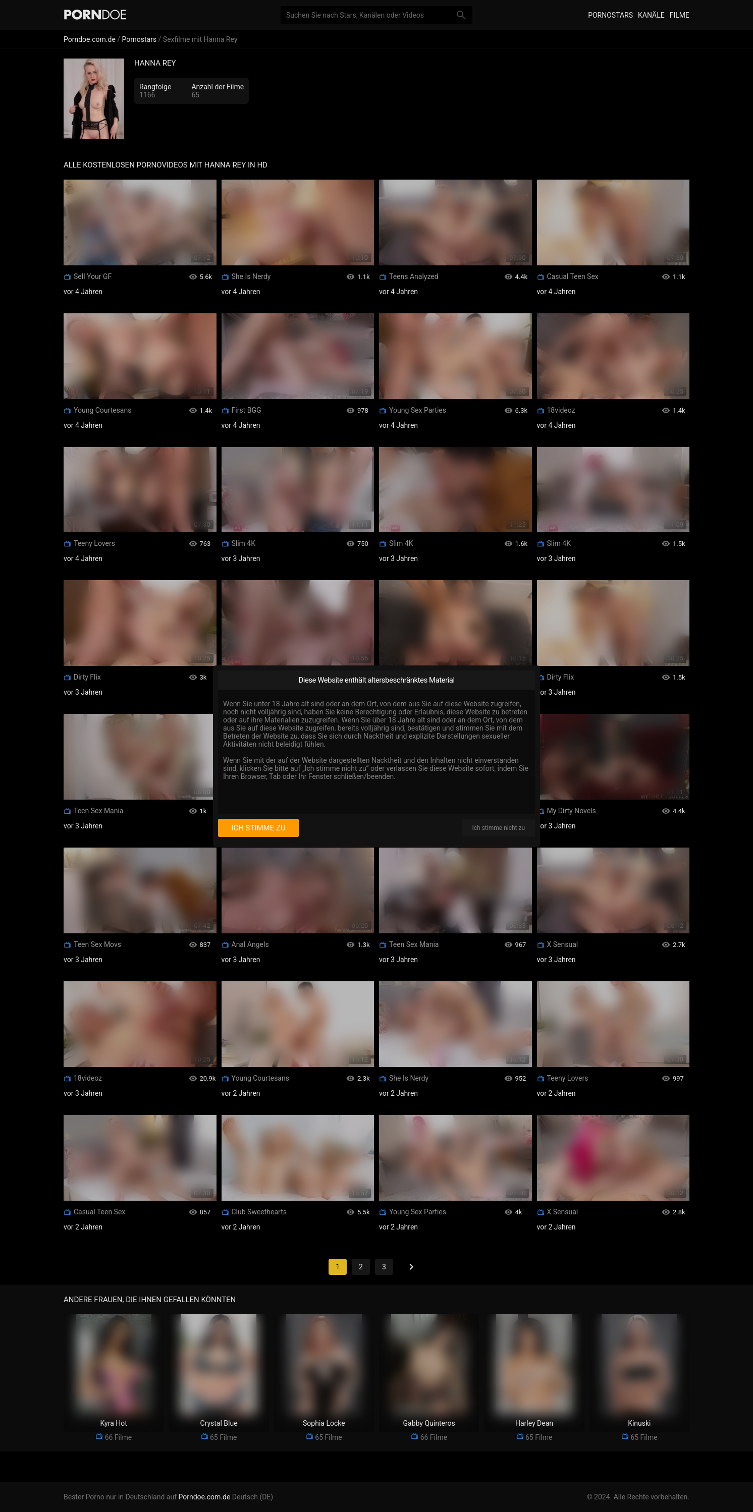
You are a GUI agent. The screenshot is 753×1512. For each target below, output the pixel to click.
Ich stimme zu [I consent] (258, 827)
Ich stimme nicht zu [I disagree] (498, 827)
